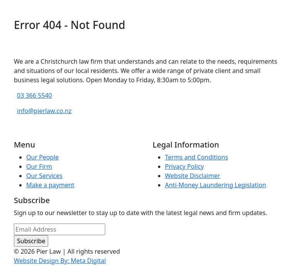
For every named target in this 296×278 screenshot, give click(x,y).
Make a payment (50, 185)
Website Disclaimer (192, 175)
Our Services (44, 175)
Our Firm (39, 166)
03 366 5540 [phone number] (34, 95)
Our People (42, 157)
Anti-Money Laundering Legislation (215, 185)
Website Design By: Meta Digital (60, 260)
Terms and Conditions (196, 157)
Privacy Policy (184, 166)
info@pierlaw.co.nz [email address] (44, 111)
